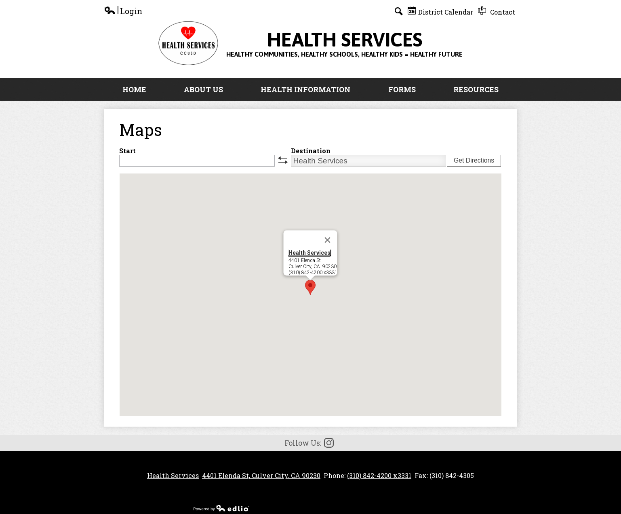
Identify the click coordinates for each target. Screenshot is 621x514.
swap (282, 160)
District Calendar (440, 11)
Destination (310, 150)
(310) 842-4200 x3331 (379, 475)
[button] (310, 287)
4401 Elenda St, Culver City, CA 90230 (261, 475)
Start (127, 150)
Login (123, 11)
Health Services (309, 253)
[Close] (327, 240)
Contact (496, 11)
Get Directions (474, 160)
